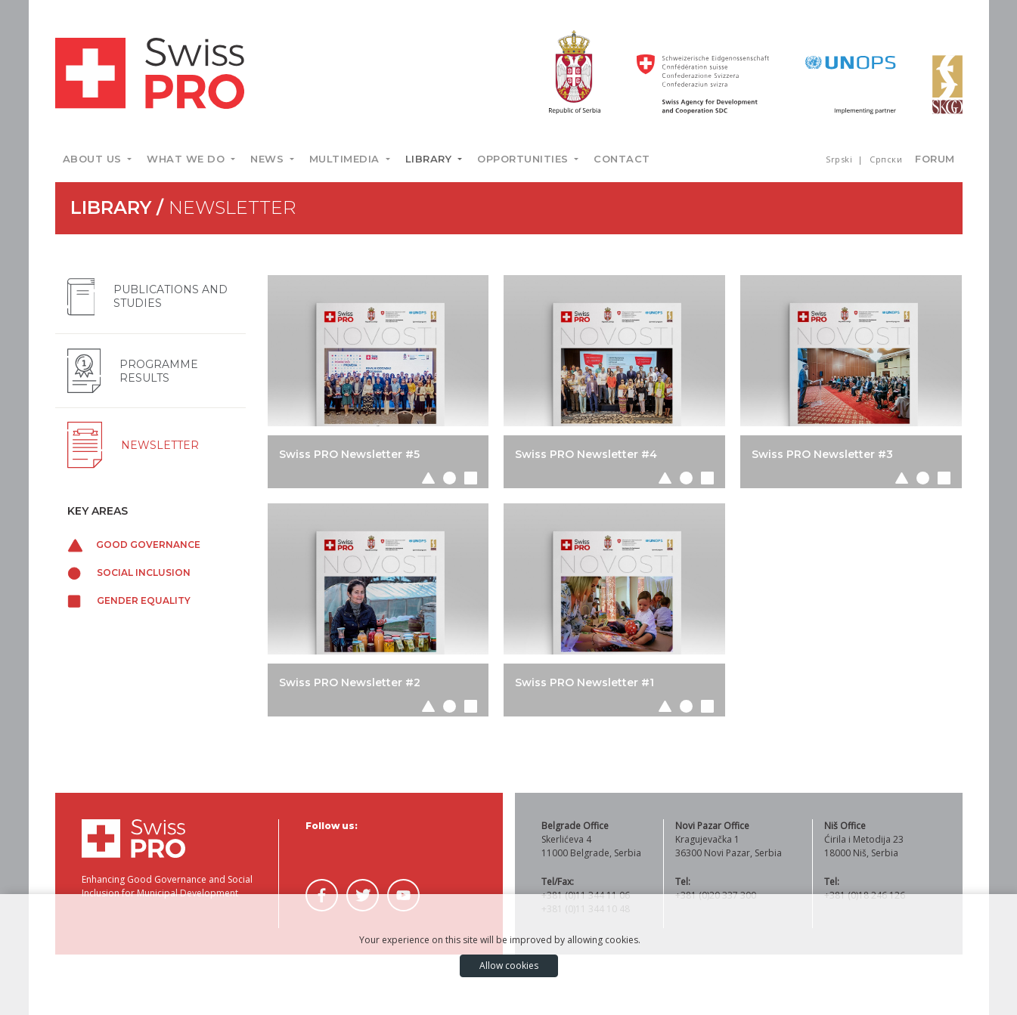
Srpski (840, 159)
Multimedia (346, 159)
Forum (935, 159)
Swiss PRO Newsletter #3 (822, 454)
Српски (886, 159)
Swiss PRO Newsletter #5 (349, 454)
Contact (622, 159)
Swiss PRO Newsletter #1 (584, 682)
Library (430, 159)
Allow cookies (508, 965)
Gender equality (129, 600)
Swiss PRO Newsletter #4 (586, 454)
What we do (187, 159)
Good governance (134, 544)
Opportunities (524, 159)
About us (94, 159)
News (268, 159)
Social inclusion (129, 572)
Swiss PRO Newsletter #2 (349, 682)
